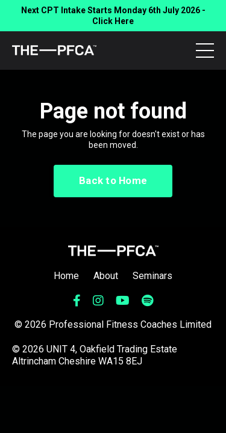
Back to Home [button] (113, 180)
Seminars (152, 275)
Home (66, 275)
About (105, 275)
